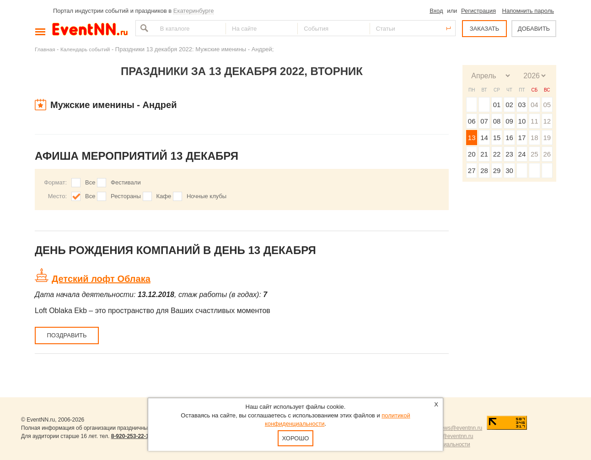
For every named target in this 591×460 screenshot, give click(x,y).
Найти (143, 28)
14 (484, 137)
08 (497, 121)
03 (522, 104)
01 (497, 104)
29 (497, 170)
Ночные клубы (206, 196)
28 (484, 170)
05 (547, 104)
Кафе (164, 196)
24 (522, 154)
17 (522, 137)
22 (497, 154)
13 (472, 137)
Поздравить (66, 335)
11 (534, 121)
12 (547, 121)
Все (90, 182)
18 (534, 137)
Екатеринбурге (193, 10)
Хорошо (295, 438)
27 (472, 170)
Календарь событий (85, 49)
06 (472, 121)
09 (509, 121)
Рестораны (126, 196)
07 (484, 121)
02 (509, 104)
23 (509, 154)
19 (547, 137)
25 (534, 154)
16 (509, 137)
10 (522, 121)
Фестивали (126, 182)
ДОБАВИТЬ (534, 28)
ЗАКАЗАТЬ (485, 28)
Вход (436, 10)
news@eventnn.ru (460, 428)
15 (497, 137)
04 (534, 104)
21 (484, 154)
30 (509, 170)
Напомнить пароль (528, 10)
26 (547, 154)
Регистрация (478, 10)
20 (472, 154)
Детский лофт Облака (101, 279)
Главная (45, 49)
